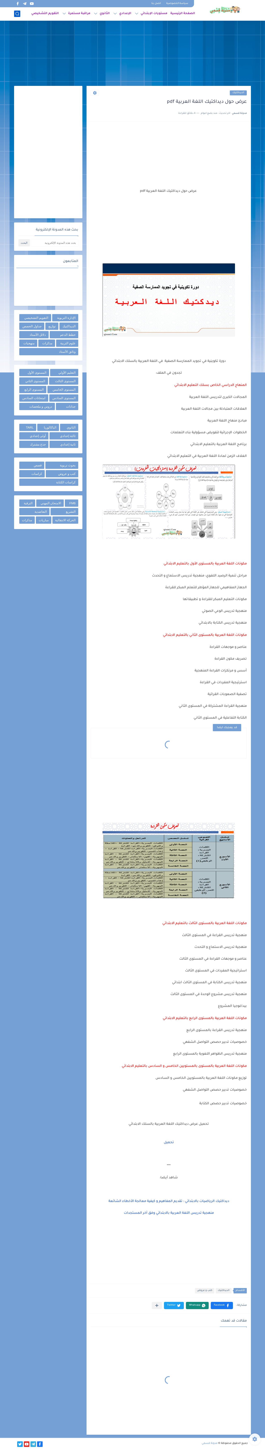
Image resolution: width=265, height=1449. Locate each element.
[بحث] (17, 14)
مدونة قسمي (210, 1443)
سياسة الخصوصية (177, 3)
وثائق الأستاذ (67, 351)
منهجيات (29, 343)
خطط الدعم (68, 334)
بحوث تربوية (68, 465)
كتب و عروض (204, 1290)
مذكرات (47, 343)
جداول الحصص (32, 326)
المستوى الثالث (65, 381)
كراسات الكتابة (66, 482)
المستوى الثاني (35, 381)
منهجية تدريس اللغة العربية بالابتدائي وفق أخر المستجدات (169, 1213)
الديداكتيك (238, 92)
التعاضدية (41, 511)
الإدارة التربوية (66, 317)
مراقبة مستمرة (79, 13)
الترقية (28, 503)
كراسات (36, 473)
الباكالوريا (50, 427)
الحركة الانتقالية (65, 520)
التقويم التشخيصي (45, 13)
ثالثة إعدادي (68, 436)
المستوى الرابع (34, 389)
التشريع (71, 511)
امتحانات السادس (33, 398)
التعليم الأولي (67, 372)
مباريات (44, 520)
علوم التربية (68, 343)
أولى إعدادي (38, 436)
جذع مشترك (38, 444)
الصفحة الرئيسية (182, 13)
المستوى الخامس (64, 389)
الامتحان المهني (51, 503)
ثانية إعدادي (68, 444)
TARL (30, 427)
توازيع (52, 326)
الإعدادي (125, 13)
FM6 (72, 503)
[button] (222, 1305)
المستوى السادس (64, 398)
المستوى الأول (37, 372)
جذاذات (71, 406)
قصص (38, 465)
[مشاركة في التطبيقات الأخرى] (157, 1305)
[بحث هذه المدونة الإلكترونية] (54, 243)
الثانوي (105, 13)
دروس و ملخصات (40, 406)
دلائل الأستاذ (38, 334)
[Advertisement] (132, 54)
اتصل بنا (156, 3)
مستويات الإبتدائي (154, 13)
